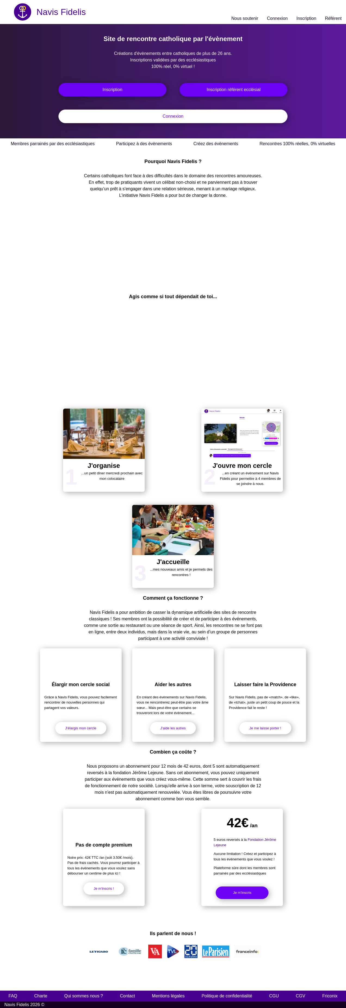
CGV (300, 996)
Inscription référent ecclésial (233, 89)
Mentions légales (168, 996)
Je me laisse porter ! (265, 728)
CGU (274, 996)
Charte (40, 996)
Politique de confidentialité (227, 996)
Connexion (173, 116)
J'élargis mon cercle (80, 728)
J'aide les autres (173, 728)
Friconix (330, 996)
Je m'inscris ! (104, 888)
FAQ (12, 996)
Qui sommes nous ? (83, 996)
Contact (127, 996)
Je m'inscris (242, 893)
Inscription (112, 89)
